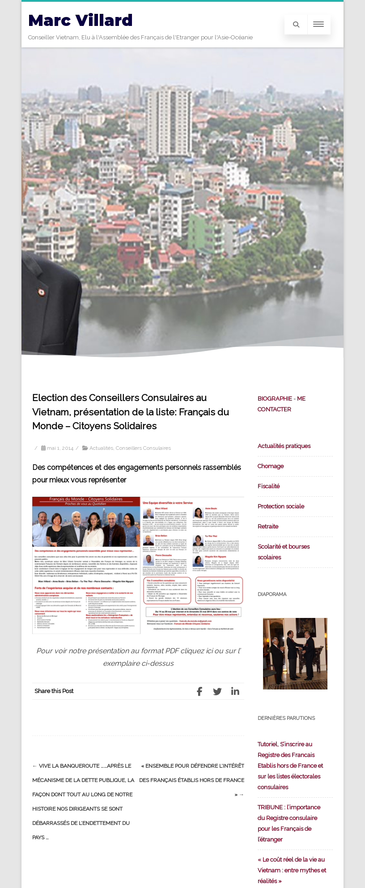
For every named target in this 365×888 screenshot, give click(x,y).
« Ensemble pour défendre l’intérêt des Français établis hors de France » (191, 780)
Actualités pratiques (284, 446)
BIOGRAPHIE (275, 398)
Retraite (268, 526)
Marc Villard (80, 20)
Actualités (101, 448)
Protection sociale (281, 506)
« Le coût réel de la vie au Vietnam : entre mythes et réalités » (292, 870)
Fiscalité (269, 486)
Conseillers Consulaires (143, 448)
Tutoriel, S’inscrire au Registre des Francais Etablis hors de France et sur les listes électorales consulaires (290, 766)
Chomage (271, 466)
